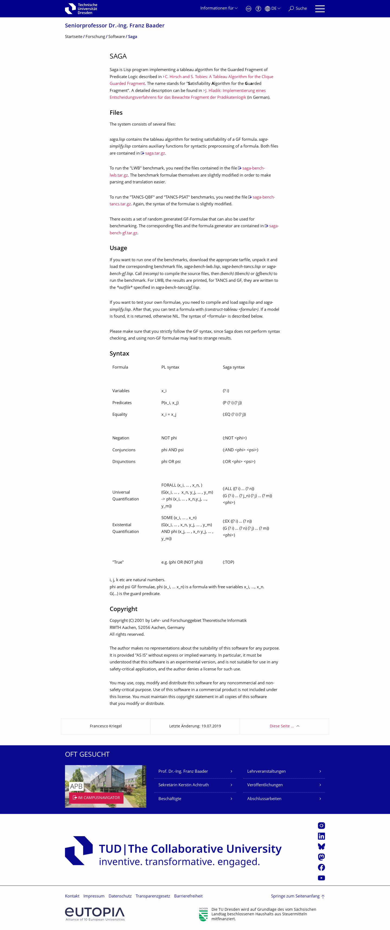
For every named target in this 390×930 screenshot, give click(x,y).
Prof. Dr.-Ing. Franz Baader (183, 772)
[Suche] (297, 8)
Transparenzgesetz (153, 896)
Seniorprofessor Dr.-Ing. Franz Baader (115, 26)
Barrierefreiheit (188, 896)
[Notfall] (249, 8)
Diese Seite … (282, 726)
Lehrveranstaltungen (266, 772)
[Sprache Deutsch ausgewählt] (272, 8)
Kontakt (72, 896)
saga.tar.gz (155, 154)
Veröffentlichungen (265, 785)
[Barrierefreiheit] (258, 8)
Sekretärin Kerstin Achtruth (183, 785)
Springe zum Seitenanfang (295, 896)
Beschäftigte (169, 799)
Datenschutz (120, 896)
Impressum (94, 896)
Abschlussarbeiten (264, 799)
